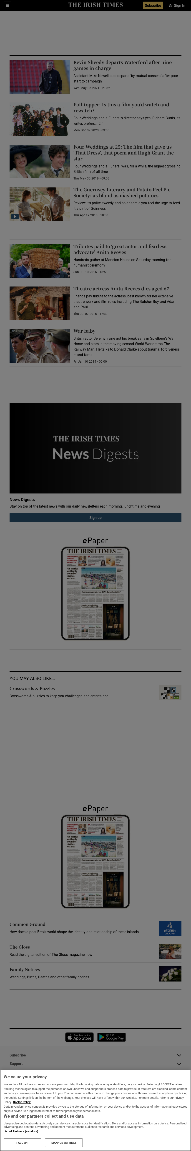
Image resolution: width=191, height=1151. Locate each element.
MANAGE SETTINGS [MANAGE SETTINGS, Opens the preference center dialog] (63, 1142)
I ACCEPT (22, 1142)
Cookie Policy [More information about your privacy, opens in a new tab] (22, 1102)
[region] (95, 1110)
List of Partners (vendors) (21, 1131)
